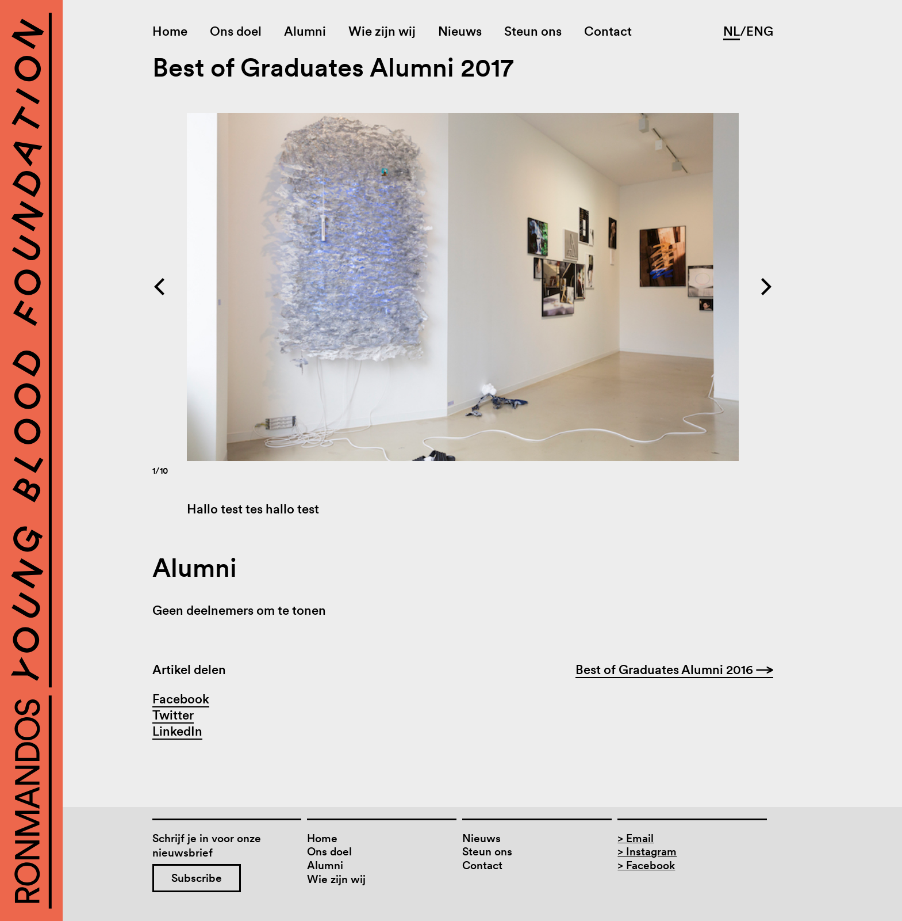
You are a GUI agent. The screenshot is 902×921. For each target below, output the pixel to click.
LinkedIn (177, 731)
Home (169, 31)
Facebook (180, 698)
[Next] (618, 287)
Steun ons (533, 31)
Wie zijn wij (382, 31)
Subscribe (196, 878)
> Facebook (646, 865)
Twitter (173, 714)
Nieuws (460, 31)
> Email (635, 838)
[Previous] (307, 287)
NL (731, 31)
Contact (608, 31)
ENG (759, 31)
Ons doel (236, 31)
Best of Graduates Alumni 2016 (674, 669)
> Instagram (647, 851)
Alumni (305, 31)
